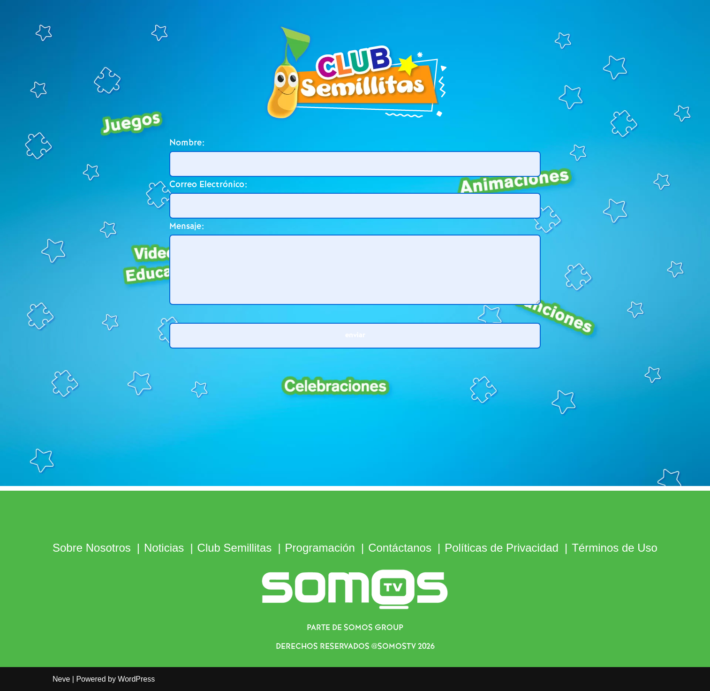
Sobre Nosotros (92, 547)
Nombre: (186, 143)
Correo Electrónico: (208, 184)
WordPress (136, 679)
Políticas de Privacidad (502, 547)
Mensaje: (186, 226)
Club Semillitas (234, 547)
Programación (320, 547)
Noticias (164, 547)
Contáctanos (399, 547)
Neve (61, 679)
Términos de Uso (614, 547)
